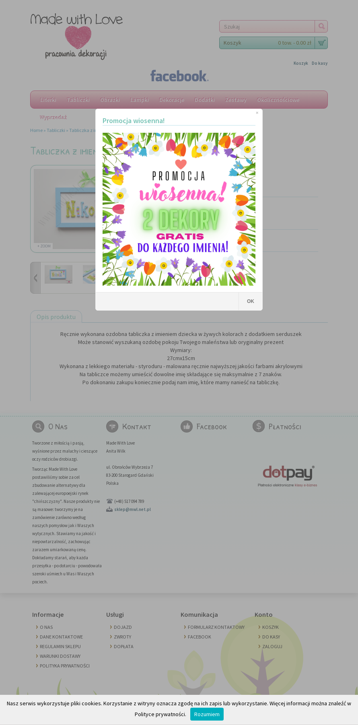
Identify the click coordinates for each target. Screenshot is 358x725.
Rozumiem (207, 714)
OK (250, 301)
